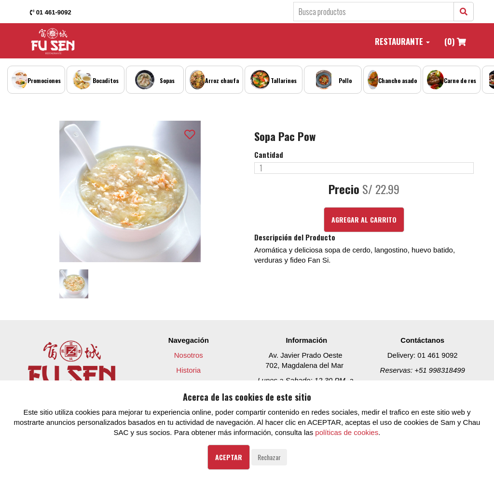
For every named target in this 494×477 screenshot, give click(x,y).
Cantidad (268, 155)
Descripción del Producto (294, 237)
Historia (188, 370)
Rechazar (269, 457)
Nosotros (188, 355)
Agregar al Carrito (364, 219)
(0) (455, 41)
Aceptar (228, 457)
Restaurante (402, 41)
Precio (344, 189)
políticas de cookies (346, 432)
